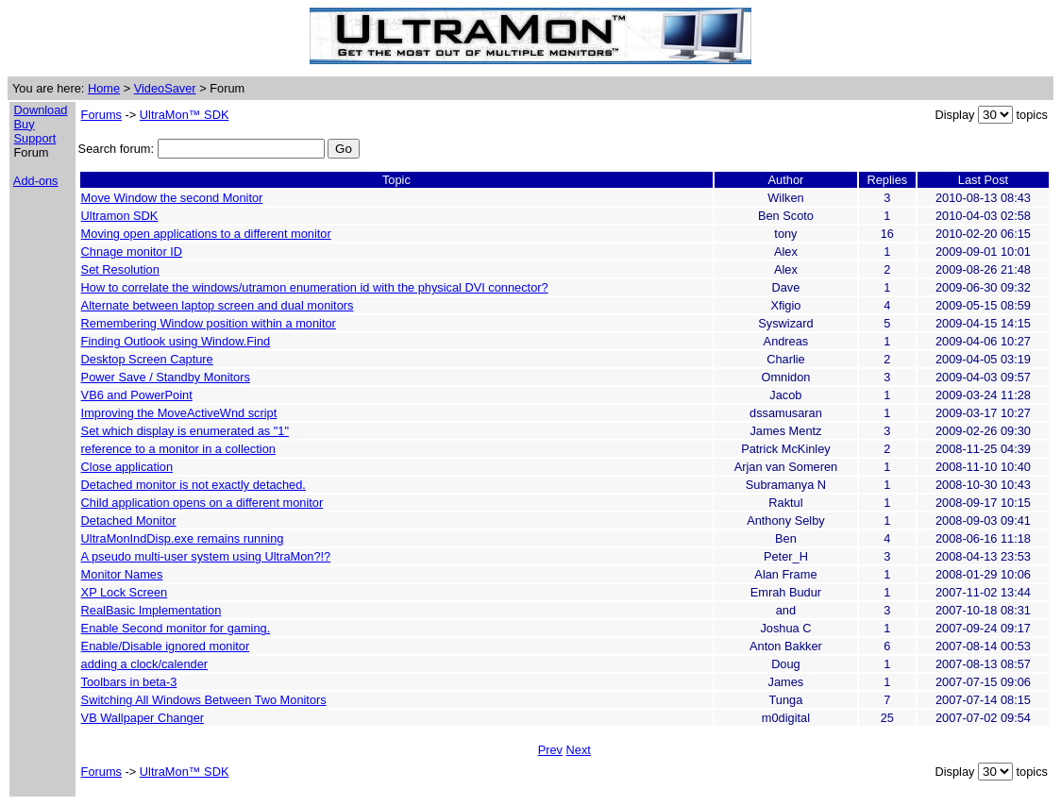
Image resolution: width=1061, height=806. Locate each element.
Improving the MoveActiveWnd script (179, 413)
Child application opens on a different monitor (202, 502)
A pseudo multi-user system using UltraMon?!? (206, 556)
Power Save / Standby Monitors (165, 377)
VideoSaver (165, 88)
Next (578, 750)
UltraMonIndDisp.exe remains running (182, 538)
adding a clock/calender (144, 664)
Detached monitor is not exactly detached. (193, 485)
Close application (127, 467)
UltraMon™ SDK (184, 115)
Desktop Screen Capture (147, 359)
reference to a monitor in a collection (178, 449)
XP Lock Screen (124, 592)
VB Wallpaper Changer (142, 718)
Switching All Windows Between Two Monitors (204, 700)
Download (41, 110)
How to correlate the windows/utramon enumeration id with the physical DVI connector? (314, 287)
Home (104, 88)
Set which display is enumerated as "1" (185, 431)
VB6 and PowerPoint (137, 395)
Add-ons (36, 181)
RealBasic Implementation (151, 610)
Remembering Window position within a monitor (208, 323)
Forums (101, 115)
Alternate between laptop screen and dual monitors (217, 305)
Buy (24, 124)
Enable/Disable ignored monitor (165, 646)
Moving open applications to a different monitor (206, 234)
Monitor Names (122, 574)
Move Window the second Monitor (172, 198)
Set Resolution (120, 269)
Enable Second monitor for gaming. (176, 628)
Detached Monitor (129, 520)
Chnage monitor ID (131, 251)
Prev (550, 750)
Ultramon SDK (120, 216)
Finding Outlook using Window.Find (176, 341)
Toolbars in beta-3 (129, 682)
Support (35, 138)
